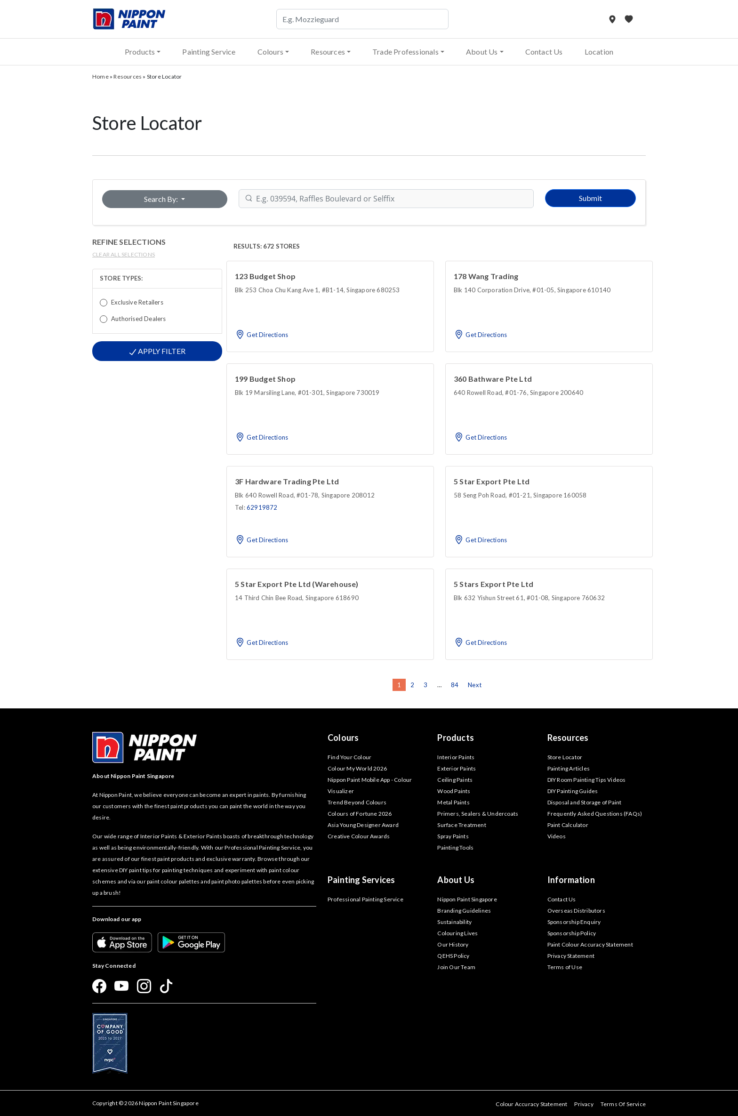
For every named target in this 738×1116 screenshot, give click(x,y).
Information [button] (571, 880)
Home (100, 76)
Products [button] (140, 51)
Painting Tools (455, 847)
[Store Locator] (613, 19)
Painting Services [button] (361, 880)
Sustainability (454, 921)
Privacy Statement (570, 955)
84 (454, 685)
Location (599, 51)
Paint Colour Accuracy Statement (590, 944)
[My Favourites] (629, 19)
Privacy (583, 1104)
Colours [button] (270, 51)
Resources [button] (328, 51)
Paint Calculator (567, 824)
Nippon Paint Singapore (467, 899)
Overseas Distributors (576, 910)
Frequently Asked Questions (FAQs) (594, 813)
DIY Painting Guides (572, 791)
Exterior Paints (456, 768)
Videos (556, 836)
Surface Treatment (461, 824)
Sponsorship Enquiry (574, 921)
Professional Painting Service (365, 899)
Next (474, 685)
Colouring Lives (457, 933)
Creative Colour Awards (359, 836)
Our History (452, 944)
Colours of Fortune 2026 (360, 813)
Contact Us (544, 51)
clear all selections (123, 254)
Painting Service (208, 51)
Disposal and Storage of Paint (584, 802)
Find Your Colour (349, 757)
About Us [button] (482, 51)
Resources (127, 76)
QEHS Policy (453, 955)
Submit (590, 197)
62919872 (262, 507)
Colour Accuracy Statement (531, 1104)
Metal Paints (453, 802)
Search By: (161, 198)
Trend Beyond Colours (357, 802)
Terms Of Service (623, 1104)
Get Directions (261, 334)
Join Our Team (456, 967)
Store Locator (565, 757)
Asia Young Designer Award (363, 824)
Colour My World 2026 (357, 768)
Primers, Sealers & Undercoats (477, 813)
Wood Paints (453, 791)
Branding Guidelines (464, 910)
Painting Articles (568, 768)
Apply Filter (157, 351)
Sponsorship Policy (571, 933)
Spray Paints (452, 836)
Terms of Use (564, 967)
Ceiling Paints (455, 779)
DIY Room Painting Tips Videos (586, 779)
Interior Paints (455, 757)
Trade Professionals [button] (405, 51)
